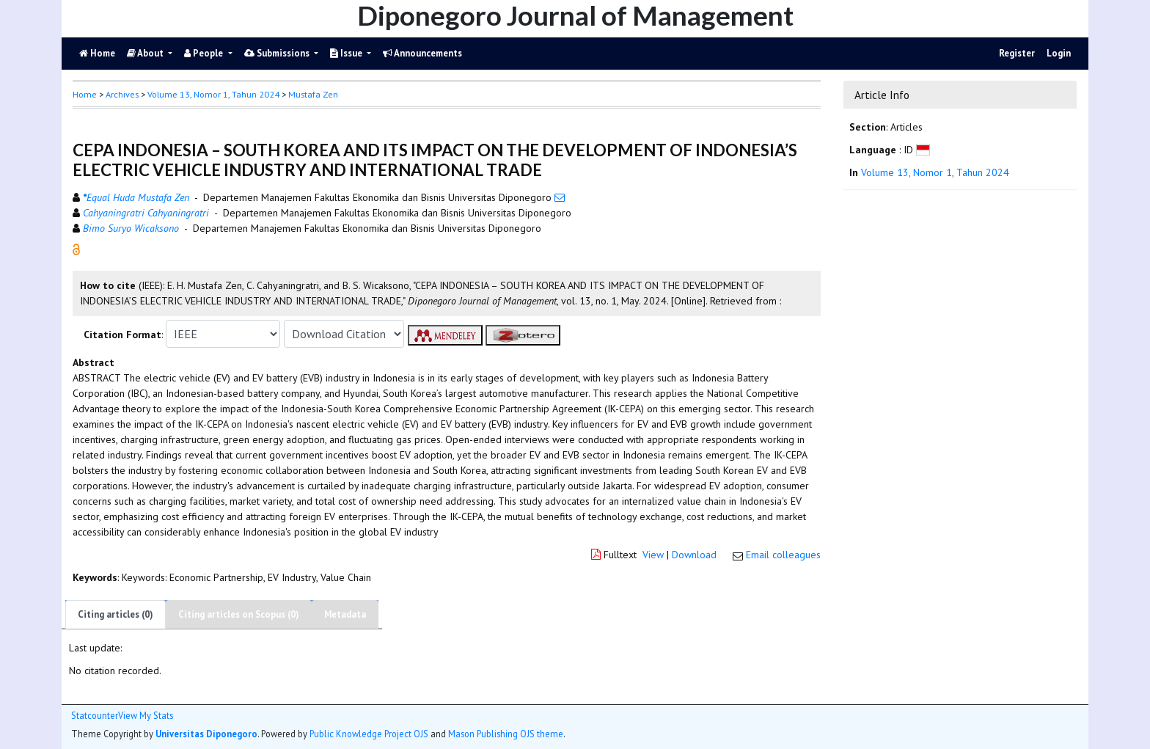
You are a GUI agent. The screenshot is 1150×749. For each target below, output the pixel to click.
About (146, 53)
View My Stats (145, 715)
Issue (347, 53)
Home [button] (85, 94)
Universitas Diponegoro (206, 733)
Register (1017, 53)
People (204, 53)
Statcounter (94, 715)
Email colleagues (783, 554)
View (653, 554)
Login (1059, 53)
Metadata (345, 614)
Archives (122, 94)
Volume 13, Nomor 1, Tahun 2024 (213, 94)
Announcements (422, 53)
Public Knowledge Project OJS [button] (369, 733)
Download (694, 554)
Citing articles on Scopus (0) (238, 614)
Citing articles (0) (115, 614)
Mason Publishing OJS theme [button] (505, 733)
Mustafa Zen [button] (313, 94)
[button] (76, 248)
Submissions (278, 53)
